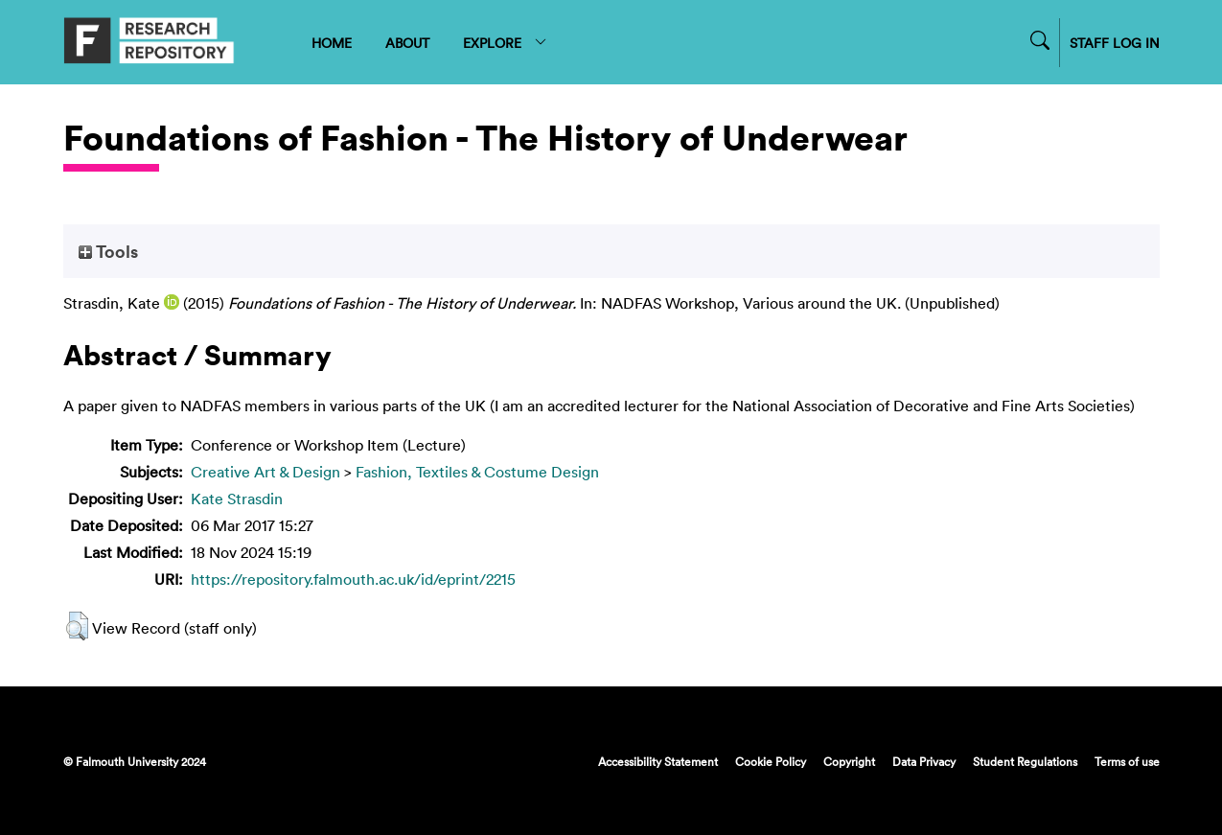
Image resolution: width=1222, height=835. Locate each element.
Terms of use (1127, 761)
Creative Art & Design (265, 471)
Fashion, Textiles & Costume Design (477, 471)
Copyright (849, 761)
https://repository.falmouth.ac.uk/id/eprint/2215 (353, 579)
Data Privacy (924, 761)
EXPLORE (505, 43)
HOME (331, 43)
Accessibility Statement (658, 761)
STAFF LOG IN (1115, 43)
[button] (77, 626)
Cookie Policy (770, 761)
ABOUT (407, 43)
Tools (108, 251)
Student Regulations (1025, 761)
